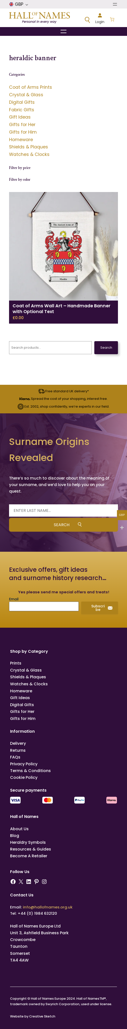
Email (14, 599)
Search (106, 347)
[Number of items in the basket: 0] (112, 20)
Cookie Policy (23, 777)
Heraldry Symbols (28, 842)
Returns (18, 750)
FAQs (15, 757)
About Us (19, 829)
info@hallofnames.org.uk (47, 907)
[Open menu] (115, 4)
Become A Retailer (28, 856)
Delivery (18, 743)
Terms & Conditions (30, 771)
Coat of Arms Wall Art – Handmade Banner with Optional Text (61, 309)
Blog (14, 835)
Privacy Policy (23, 764)
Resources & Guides (30, 849)
